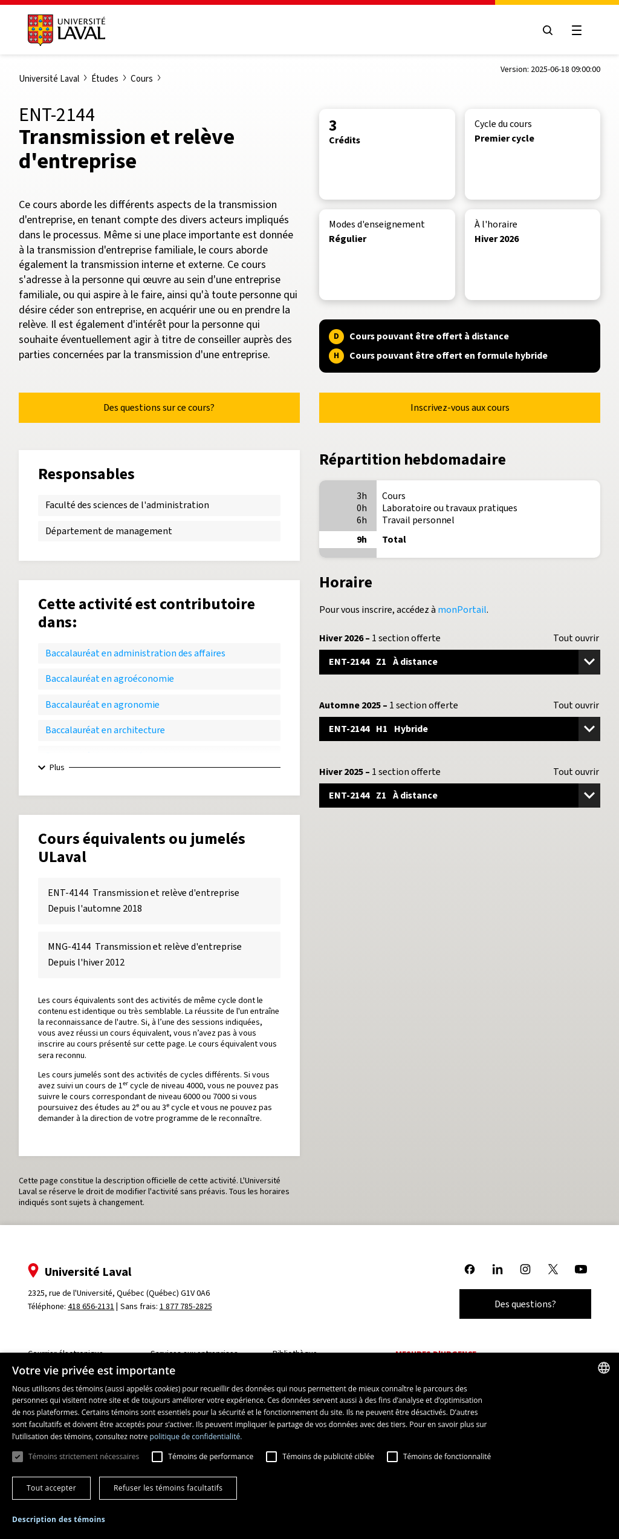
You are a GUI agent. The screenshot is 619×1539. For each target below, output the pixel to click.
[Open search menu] (547, 30)
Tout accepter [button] (51, 1488)
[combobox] (604, 1368)
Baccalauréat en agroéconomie (109, 678)
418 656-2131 (91, 1306)
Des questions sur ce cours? (159, 407)
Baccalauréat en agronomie (102, 704)
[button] (58, 1520)
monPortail (462, 609)
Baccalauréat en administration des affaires (135, 653)
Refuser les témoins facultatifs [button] (168, 1488)
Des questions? (525, 1304)
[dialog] (309, 1446)
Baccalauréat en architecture (105, 730)
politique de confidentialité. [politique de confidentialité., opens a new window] (196, 1436)
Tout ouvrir (576, 638)
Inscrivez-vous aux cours (460, 407)
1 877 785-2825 (186, 1306)
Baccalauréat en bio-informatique (115, 756)
